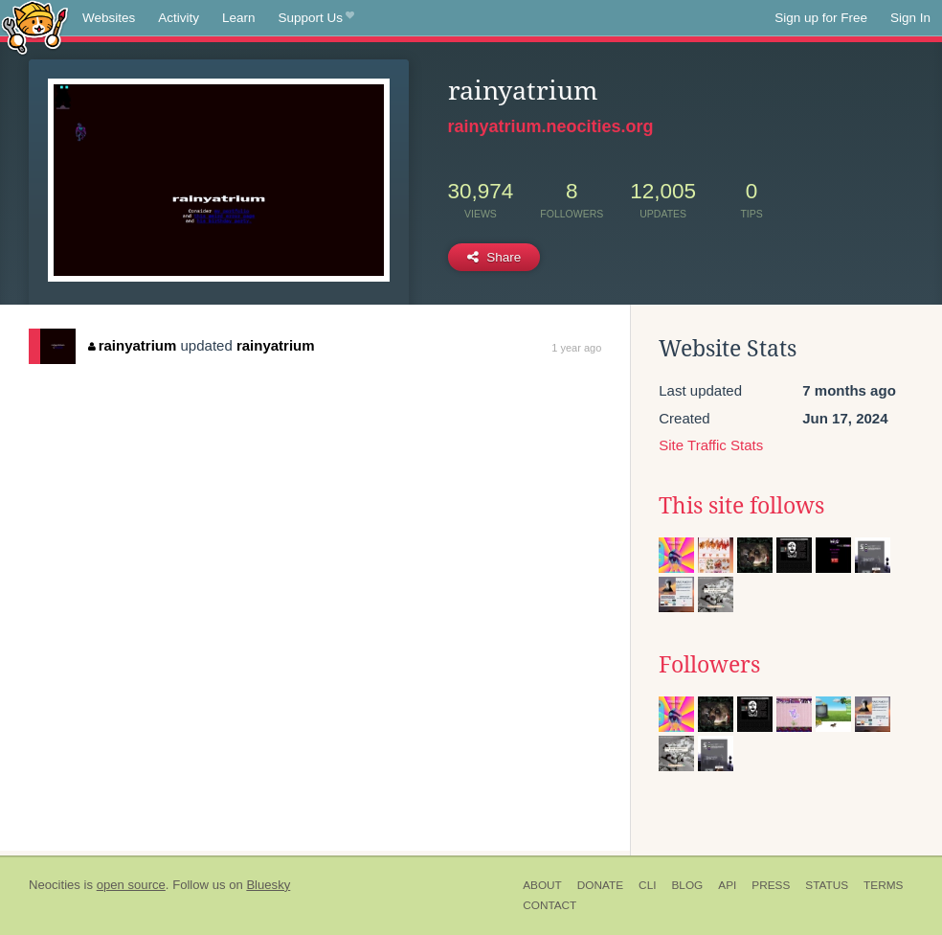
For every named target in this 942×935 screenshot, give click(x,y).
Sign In (910, 18)
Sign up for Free (820, 18)
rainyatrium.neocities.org (551, 126)
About (542, 885)
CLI (647, 885)
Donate (600, 885)
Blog (687, 885)
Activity (178, 18)
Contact (549, 905)
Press (770, 885)
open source (131, 885)
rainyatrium (132, 345)
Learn (239, 18)
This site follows (741, 505)
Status (826, 885)
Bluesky (268, 885)
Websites (108, 18)
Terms (883, 885)
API (727, 885)
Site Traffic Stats (711, 445)
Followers (709, 664)
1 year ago (576, 347)
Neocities (54, 885)
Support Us (316, 18)
